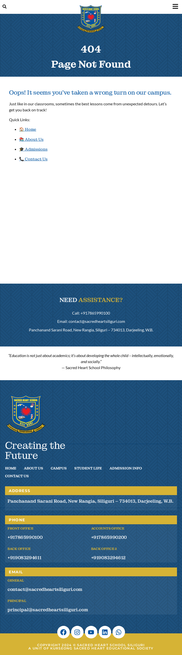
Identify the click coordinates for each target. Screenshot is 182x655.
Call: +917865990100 (91, 313)
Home (10, 468)
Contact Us (17, 476)
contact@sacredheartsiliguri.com (45, 589)
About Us (33, 468)
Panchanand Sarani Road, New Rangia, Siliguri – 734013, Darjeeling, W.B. (91, 329)
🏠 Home (27, 129)
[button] (175, 6)
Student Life (88, 468)
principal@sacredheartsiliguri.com (48, 610)
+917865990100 (25, 537)
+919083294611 (24, 557)
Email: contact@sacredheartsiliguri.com (91, 321)
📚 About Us (31, 139)
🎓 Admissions (33, 149)
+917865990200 (109, 537)
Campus (59, 468)
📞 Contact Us (33, 159)
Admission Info (125, 468)
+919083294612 (108, 557)
